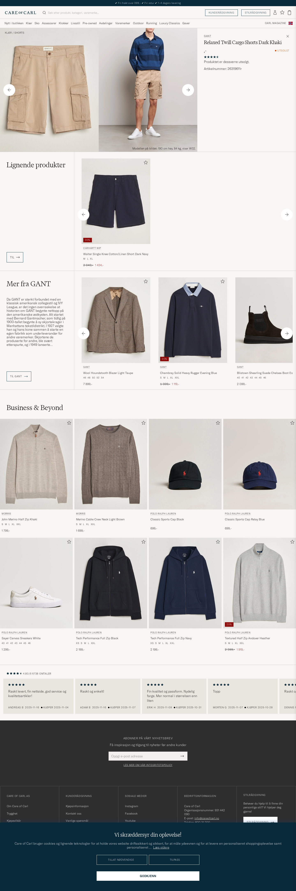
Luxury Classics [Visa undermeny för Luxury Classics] (169, 23)
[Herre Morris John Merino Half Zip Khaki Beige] (36, 464)
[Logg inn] (275, 12)
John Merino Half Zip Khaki (19, 519)
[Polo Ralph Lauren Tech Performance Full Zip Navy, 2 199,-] (185, 595)
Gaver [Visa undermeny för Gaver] (186, 23)
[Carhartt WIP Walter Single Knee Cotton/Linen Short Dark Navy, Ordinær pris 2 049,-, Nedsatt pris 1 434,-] (115, 212)
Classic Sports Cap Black (167, 519)
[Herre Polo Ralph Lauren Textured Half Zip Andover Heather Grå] (259, 583)
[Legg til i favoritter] (144, 163)
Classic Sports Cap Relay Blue (245, 519)
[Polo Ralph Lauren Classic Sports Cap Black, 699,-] (185, 476)
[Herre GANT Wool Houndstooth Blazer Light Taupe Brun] (116, 320)
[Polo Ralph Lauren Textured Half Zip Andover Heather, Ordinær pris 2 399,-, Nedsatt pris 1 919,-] (259, 595)
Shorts (19, 32)
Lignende (36, 165)
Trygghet (12, 813)
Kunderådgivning (221, 12)
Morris (6, 513)
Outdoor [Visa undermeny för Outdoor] (138, 23)
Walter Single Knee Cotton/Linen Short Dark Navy (115, 254)
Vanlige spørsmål (77, 821)
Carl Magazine (275, 23)
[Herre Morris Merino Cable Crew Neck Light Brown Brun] (110, 464)
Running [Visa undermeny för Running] (151, 23)
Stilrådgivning (256, 12)
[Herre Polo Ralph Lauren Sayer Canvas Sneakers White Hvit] (36, 583)
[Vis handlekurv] (289, 13)
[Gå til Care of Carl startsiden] (20, 12)
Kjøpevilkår (14, 821)
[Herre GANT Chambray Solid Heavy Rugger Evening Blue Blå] (192, 320)
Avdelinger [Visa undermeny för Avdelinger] (105, 23)
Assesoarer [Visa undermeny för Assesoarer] (49, 23)
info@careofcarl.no (206, 818)
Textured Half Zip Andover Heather (247, 638)
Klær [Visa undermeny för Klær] (29, 23)
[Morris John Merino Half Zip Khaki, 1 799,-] (36, 476)
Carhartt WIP (92, 248)
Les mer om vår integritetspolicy (148, 765)
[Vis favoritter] (282, 12)
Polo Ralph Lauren (163, 513)
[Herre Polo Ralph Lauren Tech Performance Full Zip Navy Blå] (185, 583)
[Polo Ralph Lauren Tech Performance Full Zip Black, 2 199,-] (110, 595)
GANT (207, 36)
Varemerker (122, 23)
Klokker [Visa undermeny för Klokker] (63, 23)
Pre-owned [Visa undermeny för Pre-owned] (90, 23)
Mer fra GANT (29, 283)
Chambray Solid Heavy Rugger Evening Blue (188, 373)
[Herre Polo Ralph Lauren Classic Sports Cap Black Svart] (185, 464)
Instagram (131, 806)
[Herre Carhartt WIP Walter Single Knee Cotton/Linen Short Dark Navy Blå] (116, 201)
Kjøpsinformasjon (77, 806)
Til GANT (19, 376)
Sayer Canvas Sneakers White (21, 638)
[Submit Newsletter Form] (182, 756)
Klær (8, 32)
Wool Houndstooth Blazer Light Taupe (108, 373)
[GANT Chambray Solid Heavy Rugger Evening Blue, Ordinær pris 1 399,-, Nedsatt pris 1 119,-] (192, 331)
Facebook (131, 813)
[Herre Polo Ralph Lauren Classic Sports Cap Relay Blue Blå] (259, 464)
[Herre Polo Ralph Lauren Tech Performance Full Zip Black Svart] (110, 583)
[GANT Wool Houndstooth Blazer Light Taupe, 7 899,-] (115, 331)
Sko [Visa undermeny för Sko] (37, 23)
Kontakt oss (73, 813)
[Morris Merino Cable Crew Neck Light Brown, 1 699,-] (110, 476)
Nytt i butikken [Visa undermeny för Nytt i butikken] (14, 23)
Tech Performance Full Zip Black (97, 638)
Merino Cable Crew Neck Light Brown (100, 519)
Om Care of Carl (17, 806)
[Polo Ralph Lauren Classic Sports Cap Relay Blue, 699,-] (259, 476)
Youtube (130, 821)
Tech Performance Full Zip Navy (171, 638)
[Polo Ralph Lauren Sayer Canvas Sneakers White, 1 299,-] (36, 595)
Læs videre (161, 847)
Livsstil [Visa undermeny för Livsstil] (75, 23)
